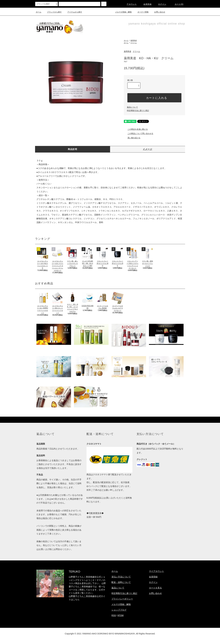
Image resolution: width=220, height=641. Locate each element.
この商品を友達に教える (136, 129)
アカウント (130, 4)
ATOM (121, 615)
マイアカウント (156, 571)
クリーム (134, 43)
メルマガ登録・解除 (121, 12)
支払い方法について (121, 576)
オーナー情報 (141, 12)
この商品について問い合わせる (138, 133)
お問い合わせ (157, 12)
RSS (113, 615)
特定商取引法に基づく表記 (138, 110)
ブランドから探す (52, 12)
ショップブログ (118, 610)
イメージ (147, 149)
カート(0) (177, 4)
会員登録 (146, 4)
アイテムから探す (73, 12)
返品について (132, 107)
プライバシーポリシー (122, 599)
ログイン (160, 4)
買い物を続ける (132, 138)
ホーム (38, 12)
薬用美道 (134, 40)
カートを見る (155, 588)
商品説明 (72, 149)
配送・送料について (121, 582)
